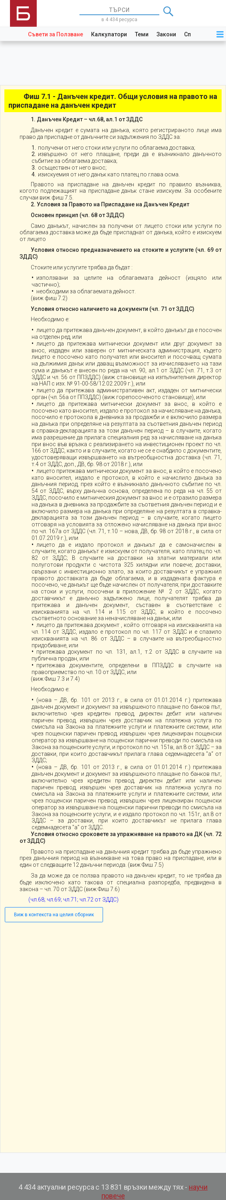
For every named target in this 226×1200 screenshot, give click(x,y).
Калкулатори (109, 34)
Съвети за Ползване (55, 34)
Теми (142, 34)
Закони (166, 34)
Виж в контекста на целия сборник (54, 914)
